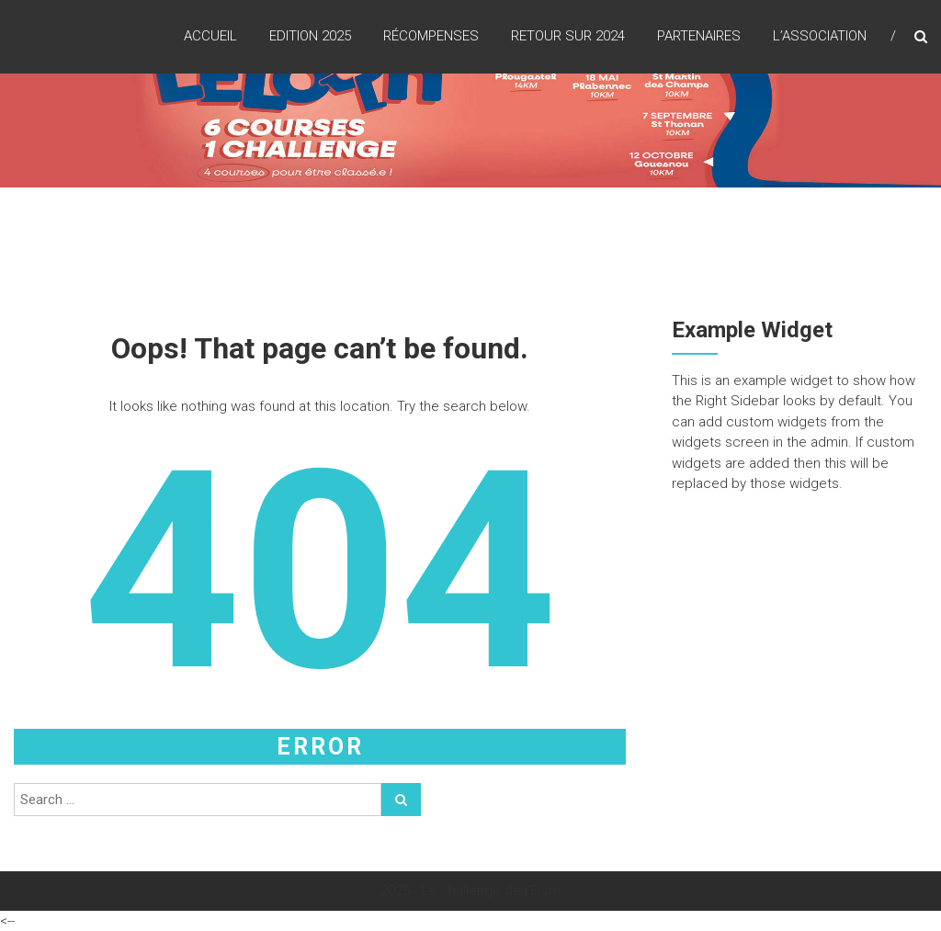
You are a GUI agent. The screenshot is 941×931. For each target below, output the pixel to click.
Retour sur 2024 (568, 36)
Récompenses (431, 36)
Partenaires (699, 36)
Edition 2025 (310, 36)
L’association (820, 36)
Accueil (210, 36)
